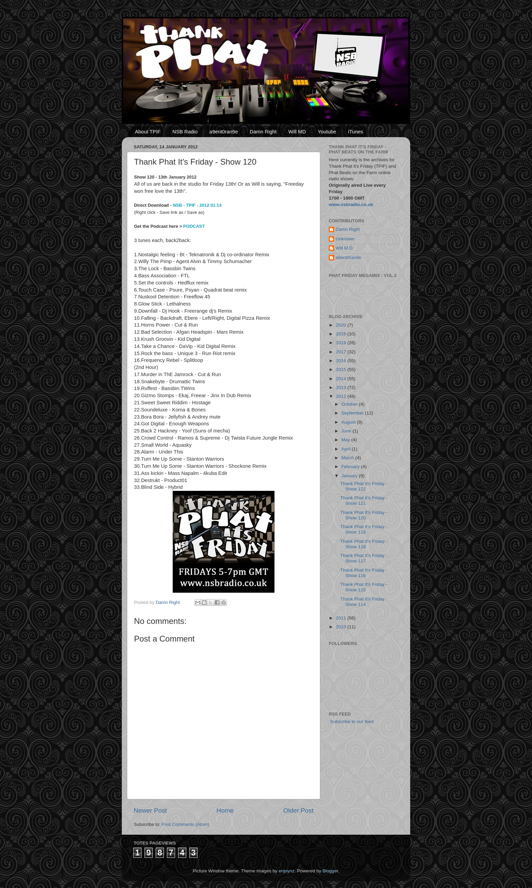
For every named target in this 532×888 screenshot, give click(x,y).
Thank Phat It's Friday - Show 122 (363, 486)
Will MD (297, 131)
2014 (341, 378)
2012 (341, 396)
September (353, 412)
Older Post (298, 810)
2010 (341, 626)
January (350, 475)
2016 (341, 360)
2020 (341, 325)
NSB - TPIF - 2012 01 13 (197, 205)
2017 (341, 351)
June (347, 430)
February (351, 466)
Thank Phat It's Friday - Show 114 (363, 601)
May (346, 439)
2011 (341, 618)
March (348, 457)
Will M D (344, 248)
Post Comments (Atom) (185, 824)
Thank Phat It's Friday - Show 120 (363, 515)
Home (224, 810)
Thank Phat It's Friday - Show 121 (363, 500)
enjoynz (286, 870)
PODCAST (194, 226)
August (349, 422)
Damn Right (263, 131)
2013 (341, 387)
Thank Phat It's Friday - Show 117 (363, 558)
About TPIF (148, 131)
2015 (341, 369)
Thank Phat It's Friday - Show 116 (363, 573)
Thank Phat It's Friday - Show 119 (363, 529)
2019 (341, 333)
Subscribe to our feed (351, 721)
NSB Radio (184, 131)
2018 (341, 342)
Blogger (330, 870)
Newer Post (150, 810)
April (346, 448)
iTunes (355, 131)
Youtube (327, 131)
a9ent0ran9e (223, 131)
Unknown (345, 238)
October (350, 404)
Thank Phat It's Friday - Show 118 (363, 544)
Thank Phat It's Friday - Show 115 (363, 587)
